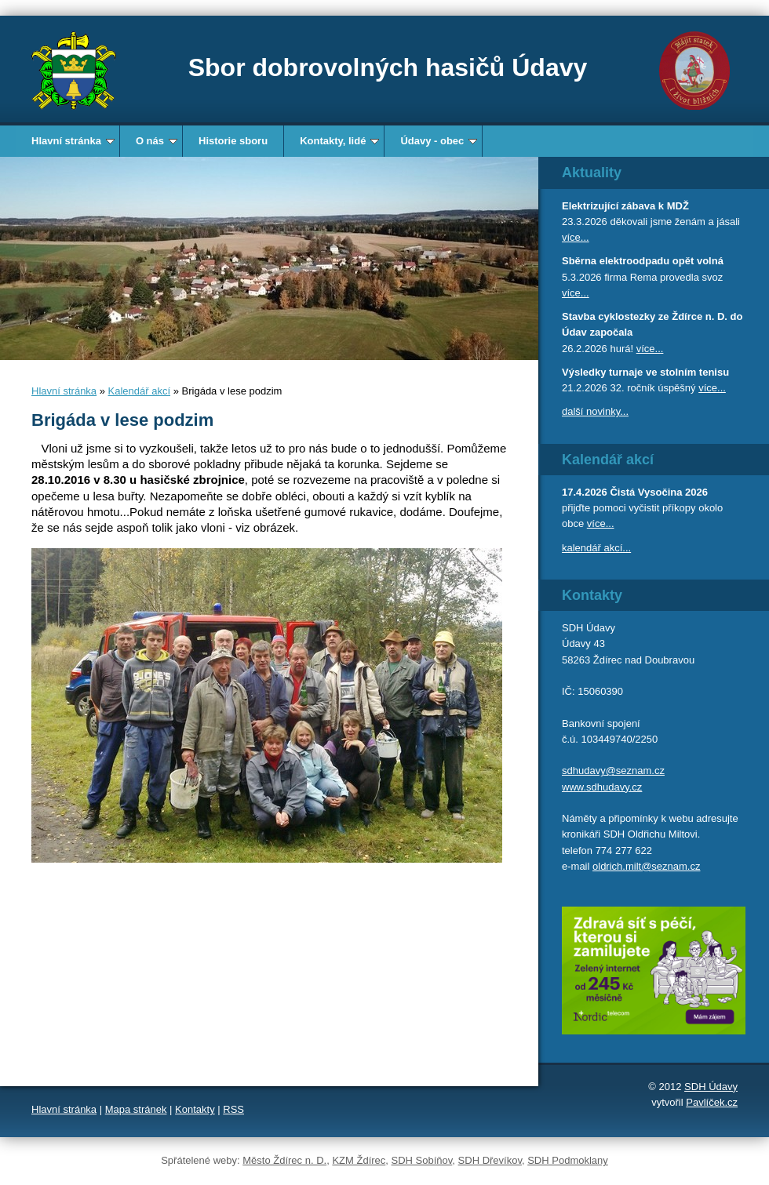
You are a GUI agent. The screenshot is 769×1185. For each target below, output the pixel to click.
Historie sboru (233, 141)
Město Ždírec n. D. (284, 1160)
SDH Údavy (711, 1086)
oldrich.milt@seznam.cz (646, 866)
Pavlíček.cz (712, 1102)
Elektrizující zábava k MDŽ (625, 206)
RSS (233, 1109)
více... (575, 237)
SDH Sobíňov (422, 1160)
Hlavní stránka (73, 141)
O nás (156, 141)
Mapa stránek (136, 1109)
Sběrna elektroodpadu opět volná (642, 261)
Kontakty (195, 1109)
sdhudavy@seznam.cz (613, 770)
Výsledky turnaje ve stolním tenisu (645, 372)
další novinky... (595, 411)
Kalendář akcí (139, 391)
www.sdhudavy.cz (602, 787)
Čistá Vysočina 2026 (659, 492)
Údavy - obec (438, 141)
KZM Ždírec (358, 1160)
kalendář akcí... (596, 548)
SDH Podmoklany (567, 1160)
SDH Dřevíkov (490, 1160)
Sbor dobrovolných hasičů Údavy (388, 67)
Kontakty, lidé (339, 141)
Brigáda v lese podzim (122, 420)
